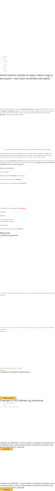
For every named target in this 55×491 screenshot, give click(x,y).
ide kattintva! (18, 179)
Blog (4, 60)
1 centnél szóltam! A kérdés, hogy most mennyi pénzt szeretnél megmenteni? (27, 293)
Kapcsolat (5, 62)
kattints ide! (23, 208)
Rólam (4, 58)
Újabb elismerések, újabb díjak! (11, 368)
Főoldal (5, 56)
